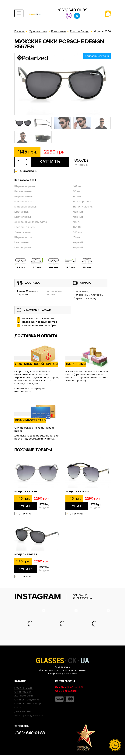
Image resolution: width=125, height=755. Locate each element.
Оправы (19, 707)
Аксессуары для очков (28, 715)
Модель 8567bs (25, 554)
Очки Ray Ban (23, 691)
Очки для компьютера (28, 703)
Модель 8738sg (25, 491)
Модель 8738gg (77, 491)
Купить (49, 162)
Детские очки (23, 711)
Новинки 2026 (23, 687)
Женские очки (23, 695)
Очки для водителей (27, 699)
